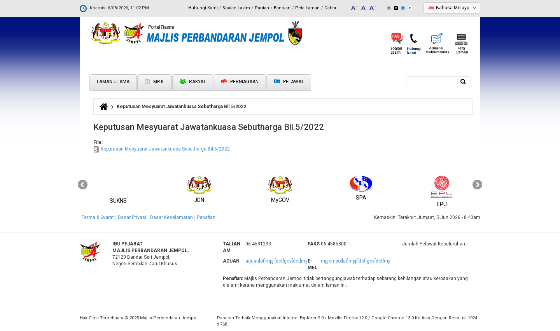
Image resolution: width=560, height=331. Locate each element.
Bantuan (282, 8)
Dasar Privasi (132, 217)
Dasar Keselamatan (171, 217)
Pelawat (289, 82)
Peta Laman (307, 8)
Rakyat (193, 81)
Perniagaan (240, 81)
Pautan (262, 8)
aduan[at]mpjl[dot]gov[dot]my (276, 261)
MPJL (154, 81)
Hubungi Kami (203, 8)
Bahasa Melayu (452, 8)
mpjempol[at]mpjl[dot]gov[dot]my (355, 261)
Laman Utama (113, 81)
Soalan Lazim (236, 8)
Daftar (330, 8)
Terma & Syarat (98, 217)
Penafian (206, 217)
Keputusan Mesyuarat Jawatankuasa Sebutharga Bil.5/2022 (165, 149)
